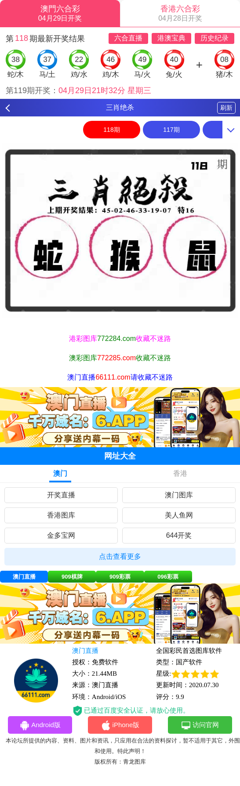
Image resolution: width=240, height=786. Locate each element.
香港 (180, 473)
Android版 (40, 725)
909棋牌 (72, 576)
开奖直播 (61, 495)
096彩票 (167, 576)
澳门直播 (24, 576)
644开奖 (179, 535)
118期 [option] (111, 129)
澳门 (60, 473)
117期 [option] (171, 129)
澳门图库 (179, 495)
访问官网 (200, 725)
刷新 (226, 107)
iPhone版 (120, 725)
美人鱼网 (179, 515)
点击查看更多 (120, 556)
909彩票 (120, 576)
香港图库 (61, 515)
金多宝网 (61, 535)
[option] (120, 230)
